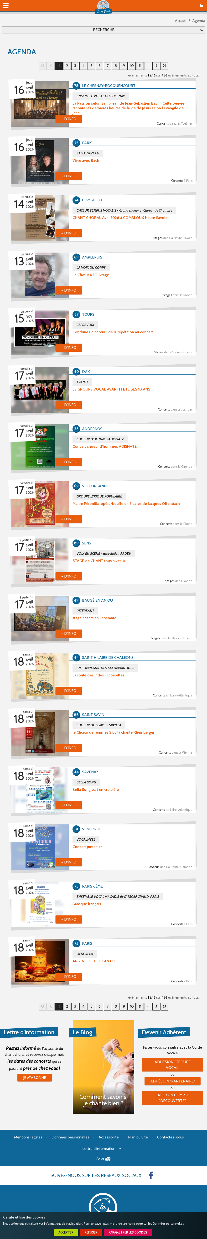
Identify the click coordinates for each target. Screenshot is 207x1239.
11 (140, 65)
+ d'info (68, 119)
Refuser (91, 1232)
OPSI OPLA (85, 954)
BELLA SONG (86, 782)
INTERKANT (85, 611)
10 (132, 65)
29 (164, 66)
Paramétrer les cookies (128, 1232)
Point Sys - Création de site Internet (104, 1159)
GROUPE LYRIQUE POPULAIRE (99, 496)
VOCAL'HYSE (86, 839)
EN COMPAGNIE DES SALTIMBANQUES (105, 668)
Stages (172, 238)
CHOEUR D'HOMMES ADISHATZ (100, 439)
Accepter (65, 1232)
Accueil (180, 20)
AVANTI (82, 382)
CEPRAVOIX (85, 325)
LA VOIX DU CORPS (91, 267)
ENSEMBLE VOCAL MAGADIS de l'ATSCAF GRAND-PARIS (118, 896)
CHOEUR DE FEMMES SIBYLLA (99, 725)
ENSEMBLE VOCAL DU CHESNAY (101, 96)
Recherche (103, 29)
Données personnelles (168, 1223)
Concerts (174, 123)
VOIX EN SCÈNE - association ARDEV (104, 553)
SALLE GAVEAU (88, 153)
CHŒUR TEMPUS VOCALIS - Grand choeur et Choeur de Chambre (124, 210)
